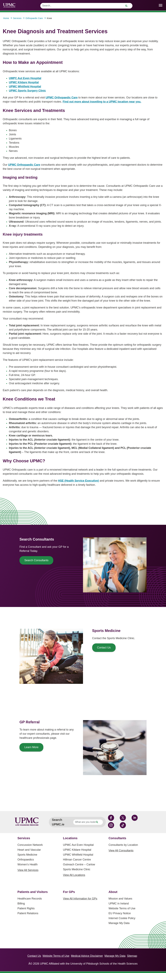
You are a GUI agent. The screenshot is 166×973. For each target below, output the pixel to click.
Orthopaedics (25, 859)
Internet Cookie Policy (122, 918)
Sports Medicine (27, 854)
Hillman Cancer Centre (77, 859)
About (113, 892)
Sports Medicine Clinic (76, 869)
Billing (21, 903)
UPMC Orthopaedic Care (62, 97)
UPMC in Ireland (119, 903)
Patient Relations (27, 913)
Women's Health (27, 864)
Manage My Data (119, 923)
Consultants (117, 838)
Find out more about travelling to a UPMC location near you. (102, 101)
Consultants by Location (123, 844)
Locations (70, 838)
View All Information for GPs (80, 898)
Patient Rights (26, 908)
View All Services (27, 870)
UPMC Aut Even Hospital (78, 844)
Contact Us (34, 955)
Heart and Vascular (29, 849)
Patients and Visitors (32, 892)
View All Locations (74, 875)
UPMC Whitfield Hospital (25, 86)
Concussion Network (30, 844)
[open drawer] (160, 5)
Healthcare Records (29, 898)
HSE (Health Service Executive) (78, 480)
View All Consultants (121, 850)
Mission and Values (120, 898)
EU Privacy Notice (120, 913)
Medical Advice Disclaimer (87, 955)
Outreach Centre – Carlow (79, 864)
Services (23, 838)
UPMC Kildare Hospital (24, 82)
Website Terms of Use (122, 908)
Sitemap (132, 955)
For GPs (69, 892)
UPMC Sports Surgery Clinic (27, 90)
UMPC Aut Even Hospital (25, 78)
